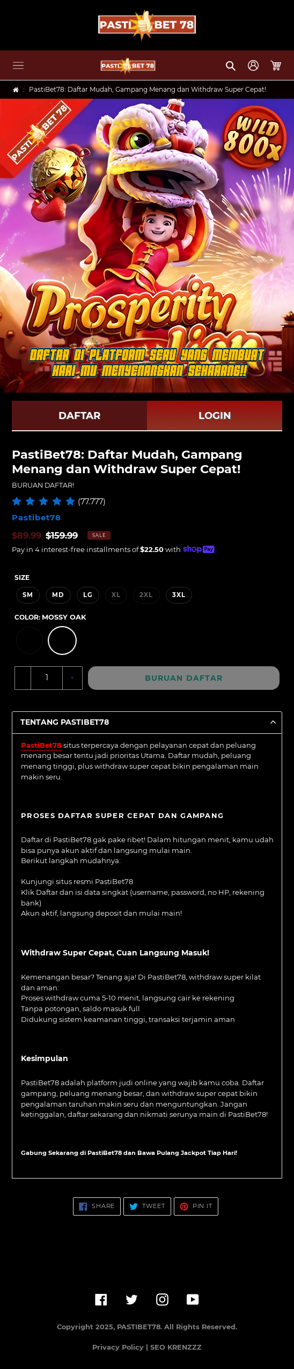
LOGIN (215, 416)
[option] (29, 640)
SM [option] (28, 595)
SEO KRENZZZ (176, 1347)
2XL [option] (146, 595)
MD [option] (58, 595)
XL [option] (116, 595)
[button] (18, 65)
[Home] (16, 90)
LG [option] (88, 595)
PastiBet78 (41, 745)
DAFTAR (79, 416)
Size (22, 577)
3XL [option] (179, 595)
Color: (50, 617)
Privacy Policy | (121, 1347)
